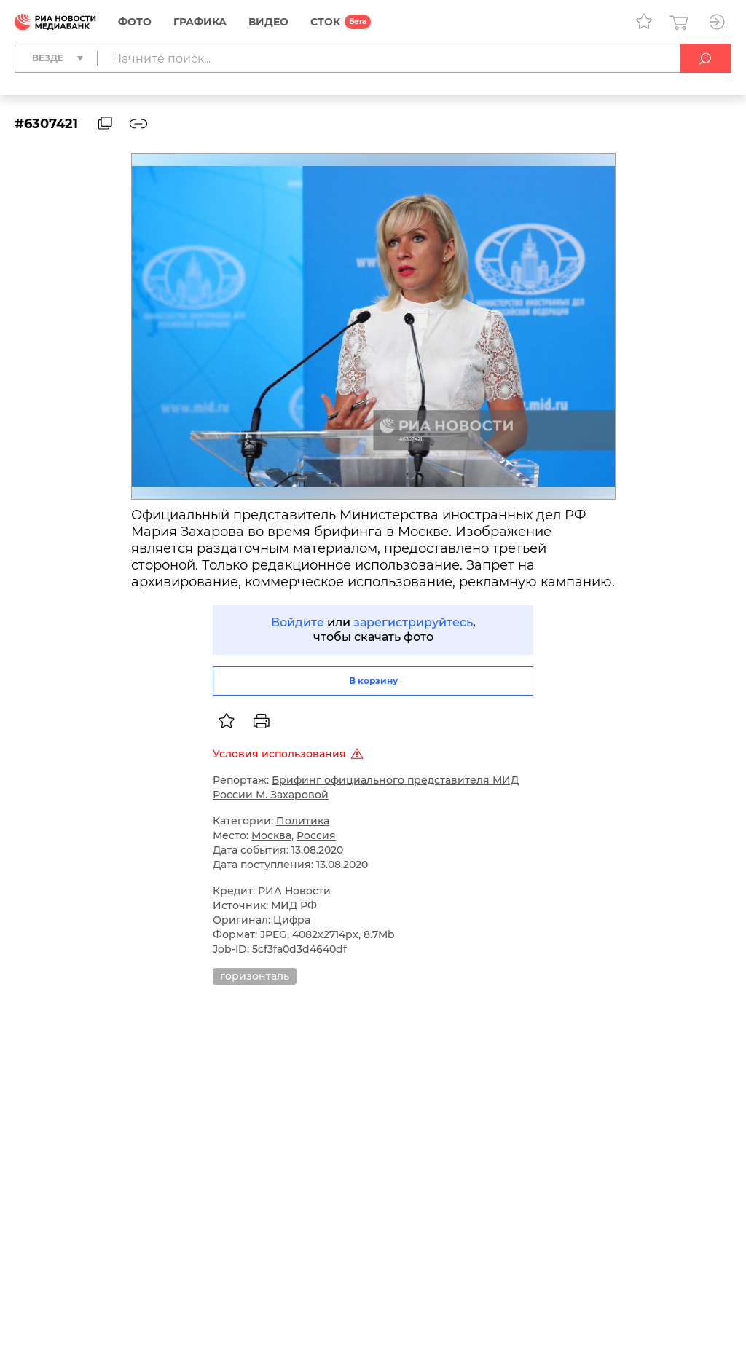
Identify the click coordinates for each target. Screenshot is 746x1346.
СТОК (325, 21)
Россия (316, 835)
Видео (268, 21)
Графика (200, 21)
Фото (135, 21)
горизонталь (254, 976)
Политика (302, 820)
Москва (271, 835)
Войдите (297, 622)
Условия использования (290, 753)
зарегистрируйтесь (413, 622)
